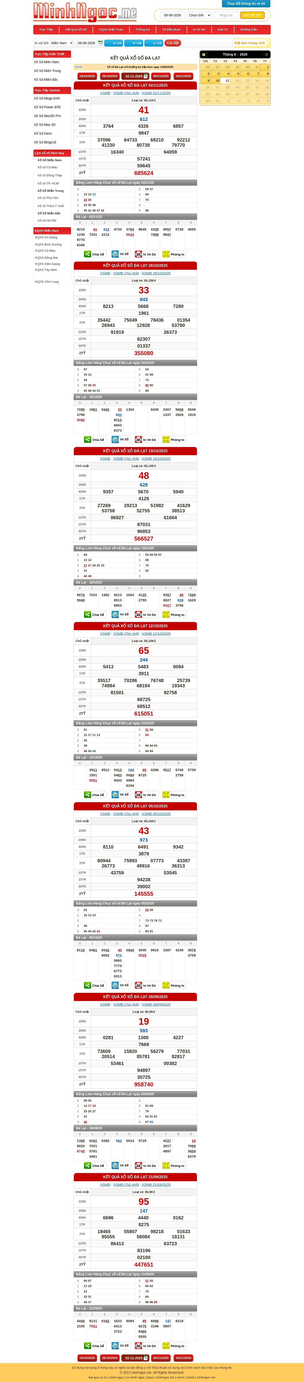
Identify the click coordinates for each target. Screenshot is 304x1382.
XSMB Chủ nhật (126, 93)
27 (217, 67)
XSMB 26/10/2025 (156, 273)
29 (237, 67)
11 (227, 80)
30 (247, 67)
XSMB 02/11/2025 (156, 93)
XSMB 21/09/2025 (156, 1185)
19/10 (87, 76)
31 (257, 67)
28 (227, 67)
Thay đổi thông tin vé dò (246, 3)
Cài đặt (173, 43)
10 (217, 80)
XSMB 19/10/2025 (156, 459)
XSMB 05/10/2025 (156, 814)
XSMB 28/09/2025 (156, 1004)
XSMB (105, 93)
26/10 (110, 76)
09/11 (161, 76)
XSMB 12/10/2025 (156, 634)
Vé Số (124, 254)
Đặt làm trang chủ (250, 43)
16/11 (183, 76)
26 (207, 67)
